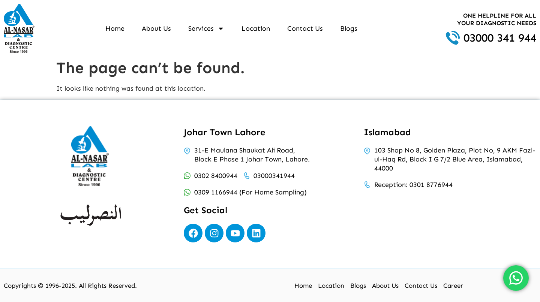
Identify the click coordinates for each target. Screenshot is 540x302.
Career (453, 285)
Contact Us (305, 28)
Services (206, 28)
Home (114, 28)
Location (256, 28)
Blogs (348, 28)
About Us (156, 28)
